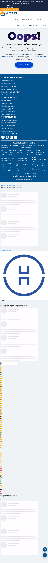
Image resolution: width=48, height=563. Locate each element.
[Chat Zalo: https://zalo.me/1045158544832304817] (11, 137)
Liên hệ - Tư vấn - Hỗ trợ (9, 89)
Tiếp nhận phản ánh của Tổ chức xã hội (24, 174)
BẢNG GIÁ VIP (33, 25)
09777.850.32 (12, 1)
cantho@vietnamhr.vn (8, 131)
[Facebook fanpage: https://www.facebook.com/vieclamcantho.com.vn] (3, 137)
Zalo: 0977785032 (7, 129)
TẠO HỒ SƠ (15, 19)
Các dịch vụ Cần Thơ (7, 109)
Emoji (2, 366)
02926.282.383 (39, 1)
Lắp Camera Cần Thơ (7, 112)
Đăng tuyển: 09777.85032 (9, 120)
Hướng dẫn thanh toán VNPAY (10, 92)
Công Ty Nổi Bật (6, 100)
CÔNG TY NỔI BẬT (27, 19)
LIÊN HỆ (43, 25)
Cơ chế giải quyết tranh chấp (35, 167)
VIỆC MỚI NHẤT (41, 19)
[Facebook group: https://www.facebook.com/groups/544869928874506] (7, 137)
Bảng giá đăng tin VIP (8, 83)
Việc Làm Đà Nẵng (7, 103)
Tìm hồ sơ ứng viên (7, 81)
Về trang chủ (24, 65)
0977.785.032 (26, 1)
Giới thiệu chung (3, 167)
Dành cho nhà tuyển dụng (9, 9)
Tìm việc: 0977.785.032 (8, 123)
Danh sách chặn (17, 185)
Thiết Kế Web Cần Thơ (8, 115)
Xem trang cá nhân (6, 250)
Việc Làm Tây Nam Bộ (8, 106)
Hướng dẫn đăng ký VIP (8, 86)
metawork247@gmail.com (21, 54)
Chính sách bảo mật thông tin (26, 167)
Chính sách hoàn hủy (7, 95)
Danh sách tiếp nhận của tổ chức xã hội (24, 176)
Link (5, 366)
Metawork (28, 180)
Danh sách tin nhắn (6, 185)
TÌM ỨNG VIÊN (21, 25)
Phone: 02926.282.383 (8, 126)
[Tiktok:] (15, 137)
